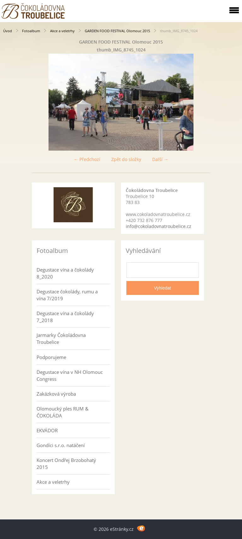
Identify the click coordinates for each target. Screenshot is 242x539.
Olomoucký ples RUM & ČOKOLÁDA (63, 412)
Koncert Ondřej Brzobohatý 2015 (66, 463)
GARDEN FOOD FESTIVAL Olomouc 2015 (117, 30)
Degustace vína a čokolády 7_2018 (65, 316)
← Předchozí (87, 159)
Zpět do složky (126, 159)
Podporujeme (51, 357)
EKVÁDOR (47, 430)
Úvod (7, 30)
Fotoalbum (31, 30)
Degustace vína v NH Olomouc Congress (70, 375)
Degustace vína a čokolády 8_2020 (65, 273)
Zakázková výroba (56, 394)
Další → (160, 159)
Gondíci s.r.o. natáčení (61, 445)
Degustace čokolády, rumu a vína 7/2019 (67, 295)
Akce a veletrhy (62, 30)
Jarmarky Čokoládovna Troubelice (61, 338)
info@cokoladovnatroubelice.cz (158, 226)
